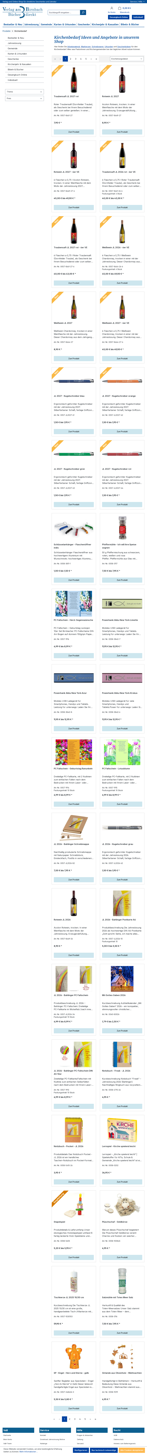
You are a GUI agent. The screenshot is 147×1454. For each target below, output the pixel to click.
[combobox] (64, 12)
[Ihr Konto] (112, 8)
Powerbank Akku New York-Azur (70, 693)
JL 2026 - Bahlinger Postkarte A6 (119, 919)
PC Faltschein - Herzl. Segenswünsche (73, 620)
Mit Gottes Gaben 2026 (114, 995)
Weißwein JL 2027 (63, 323)
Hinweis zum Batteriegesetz (125, 1443)
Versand (80, 1443)
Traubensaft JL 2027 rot (66, 96)
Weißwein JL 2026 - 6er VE (115, 247)
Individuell (12, 80)
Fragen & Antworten (85, 1435)
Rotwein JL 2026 (62, 919)
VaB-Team (7, 1443)
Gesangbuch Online (17, 74)
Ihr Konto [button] (112, 12)
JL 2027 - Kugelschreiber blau (69, 396)
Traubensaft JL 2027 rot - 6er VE (70, 247)
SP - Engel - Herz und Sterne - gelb (71, 1373)
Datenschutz (119, 1439)
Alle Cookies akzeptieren (131, 1450)
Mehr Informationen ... (28, 1452)
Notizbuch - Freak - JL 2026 (116, 1070)
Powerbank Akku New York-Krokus (119, 693)
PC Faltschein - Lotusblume (116, 768)
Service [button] (44, 1430)
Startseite (7, 1435)
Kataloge (43, 1443)
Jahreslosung (14, 43)
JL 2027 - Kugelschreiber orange (119, 396)
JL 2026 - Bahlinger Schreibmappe (71, 844)
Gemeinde (12, 48)
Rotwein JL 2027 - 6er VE (66, 172)
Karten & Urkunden (17, 53)
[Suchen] (83, 12)
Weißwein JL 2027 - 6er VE (115, 323)
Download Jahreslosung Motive (52, 1439)
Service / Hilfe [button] (136, 2)
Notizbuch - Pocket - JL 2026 (68, 1146)
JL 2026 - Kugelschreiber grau (117, 844)
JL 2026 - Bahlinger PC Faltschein (71, 995)
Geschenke (13, 59)
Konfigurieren (81, 1450)
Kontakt (43, 1435)
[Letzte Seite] (96, 59)
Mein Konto (7, 1439)
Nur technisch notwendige (104, 1450)
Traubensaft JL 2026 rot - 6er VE (119, 172)
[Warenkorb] (125, 8)
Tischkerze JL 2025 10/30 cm (69, 1297)
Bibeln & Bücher (16, 69)
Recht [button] (117, 1430)
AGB (115, 1435)
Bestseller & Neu (16, 38)
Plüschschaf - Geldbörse (114, 1222)
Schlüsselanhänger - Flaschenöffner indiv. (72, 546)
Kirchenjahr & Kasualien (19, 64)
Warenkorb (124, 12)
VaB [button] (5, 1430)
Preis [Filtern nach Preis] (24, 98)
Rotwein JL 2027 (110, 96)
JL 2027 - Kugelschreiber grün (69, 469)
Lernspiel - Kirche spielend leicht (119, 1146)
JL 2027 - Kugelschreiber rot (116, 469)
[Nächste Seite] (91, 59)
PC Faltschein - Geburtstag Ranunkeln (73, 768)
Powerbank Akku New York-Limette (120, 620)
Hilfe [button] (79, 1430)
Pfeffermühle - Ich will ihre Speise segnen (119, 546)
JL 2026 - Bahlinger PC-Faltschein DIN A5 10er (73, 1072)
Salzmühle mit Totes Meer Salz (117, 1297)
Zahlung (80, 1439)
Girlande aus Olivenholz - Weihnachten (122, 1373)
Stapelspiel (59, 1222)
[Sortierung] (127, 58)
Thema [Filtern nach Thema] (24, 92)
